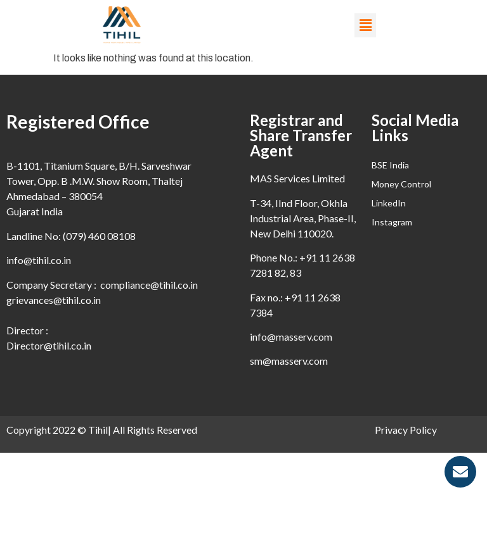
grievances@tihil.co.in (53, 300)
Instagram (392, 222)
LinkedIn (389, 203)
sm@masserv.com (289, 361)
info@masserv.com (291, 337)
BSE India (390, 165)
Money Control (401, 184)
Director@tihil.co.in (48, 345)
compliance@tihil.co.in (149, 285)
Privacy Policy (406, 430)
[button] (365, 25)
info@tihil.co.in (38, 260)
